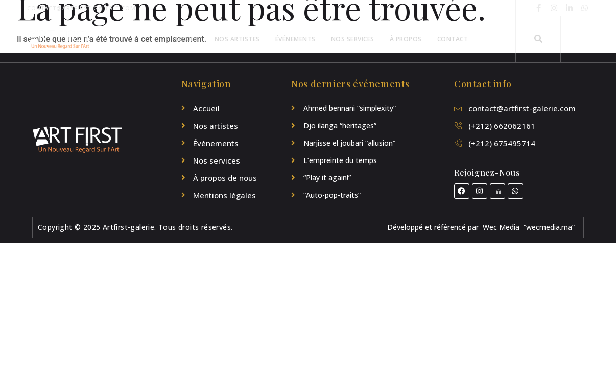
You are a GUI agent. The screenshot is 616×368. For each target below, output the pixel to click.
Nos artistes (237, 39)
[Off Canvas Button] (573, 40)
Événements (295, 39)
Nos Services (352, 39)
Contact (452, 39)
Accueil (186, 39)
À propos (406, 39)
